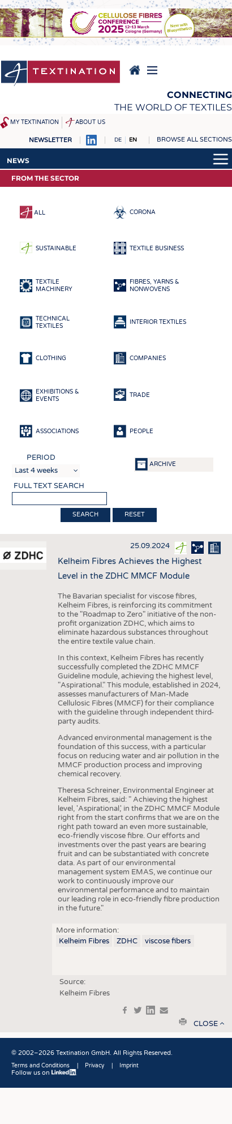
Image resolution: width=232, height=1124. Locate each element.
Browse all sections (194, 139)
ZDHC (127, 941)
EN (133, 139)
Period (41, 457)
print (182, 1021)
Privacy (94, 1065)
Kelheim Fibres (84, 941)
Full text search (49, 485)
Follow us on (44, 1072)
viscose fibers (168, 941)
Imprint (129, 1065)
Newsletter (50, 140)
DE (118, 139)
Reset (134, 514)
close (206, 1023)
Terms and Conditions (40, 1065)
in (150, 1010)
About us (90, 122)
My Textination (34, 122)
